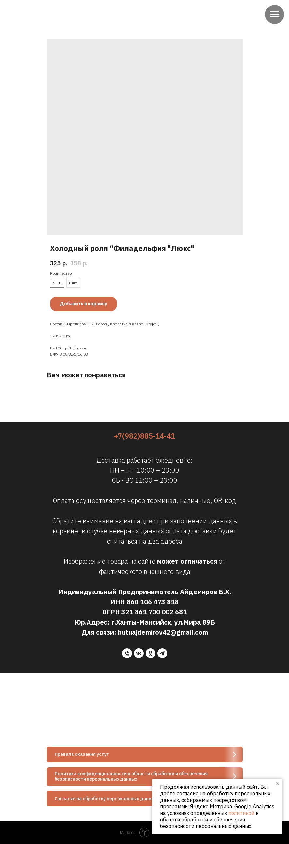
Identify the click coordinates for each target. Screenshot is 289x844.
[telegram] (162, 653)
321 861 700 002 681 (154, 612)
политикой (241, 813)
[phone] (127, 653)
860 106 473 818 (153, 601)
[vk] (139, 653)
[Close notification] (277, 783)
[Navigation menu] (274, 14)
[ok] (150, 653)
